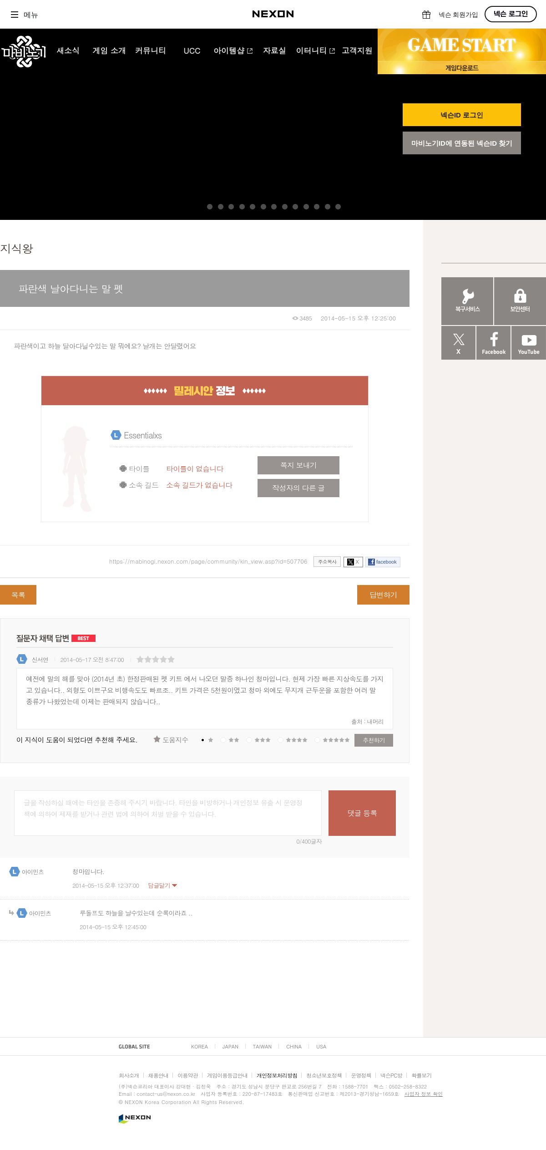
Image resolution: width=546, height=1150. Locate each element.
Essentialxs (143, 435)
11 (316, 206)
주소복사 (327, 561)
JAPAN (230, 1046)
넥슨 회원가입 (459, 14)
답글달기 (159, 885)
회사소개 (129, 1075)
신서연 (40, 659)
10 (306, 206)
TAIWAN (262, 1046)
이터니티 (315, 51)
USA (321, 1046)
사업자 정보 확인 (423, 1093)
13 (338, 206)
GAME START (462, 45)
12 (327, 206)
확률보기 (421, 1075)
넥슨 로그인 (511, 14)
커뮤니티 (150, 51)
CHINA (294, 1046)
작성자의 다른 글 (298, 488)
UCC (191, 51)
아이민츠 (33, 871)
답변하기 (383, 595)
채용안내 (158, 1075)
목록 (18, 595)
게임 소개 (109, 51)
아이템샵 (233, 51)
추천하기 (374, 740)
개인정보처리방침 (277, 1075)
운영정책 (361, 1075)
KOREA (199, 1046)
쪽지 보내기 (298, 465)
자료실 (274, 51)
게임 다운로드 (462, 67)
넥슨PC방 (391, 1075)
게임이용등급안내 (227, 1075)
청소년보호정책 (324, 1075)
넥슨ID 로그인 (461, 115)
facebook (386, 562)
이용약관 (187, 1075)
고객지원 (357, 51)
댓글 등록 (362, 813)
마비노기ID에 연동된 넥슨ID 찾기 (462, 143)
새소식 (68, 51)
